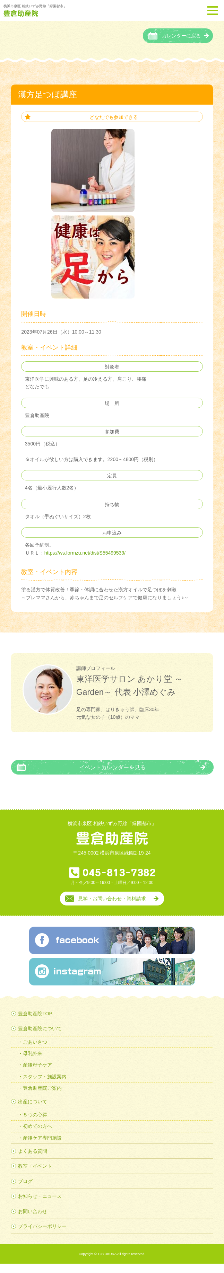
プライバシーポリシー (42, 1235)
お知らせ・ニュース (40, 1205)
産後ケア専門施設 (42, 1147)
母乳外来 (32, 1063)
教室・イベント (35, 1175)
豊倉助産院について (40, 1038)
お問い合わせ (32, 1220)
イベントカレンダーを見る (112, 776)
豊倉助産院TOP (35, 1022)
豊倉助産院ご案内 (42, 1097)
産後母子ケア (37, 1074)
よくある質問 (32, 1160)
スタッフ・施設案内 (45, 1085)
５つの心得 (35, 1124)
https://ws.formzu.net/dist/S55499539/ (85, 562)
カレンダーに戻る (181, 45)
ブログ (25, 1190)
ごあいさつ (35, 1051)
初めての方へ (37, 1135)
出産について (32, 1110)
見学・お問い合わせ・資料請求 (112, 907)
